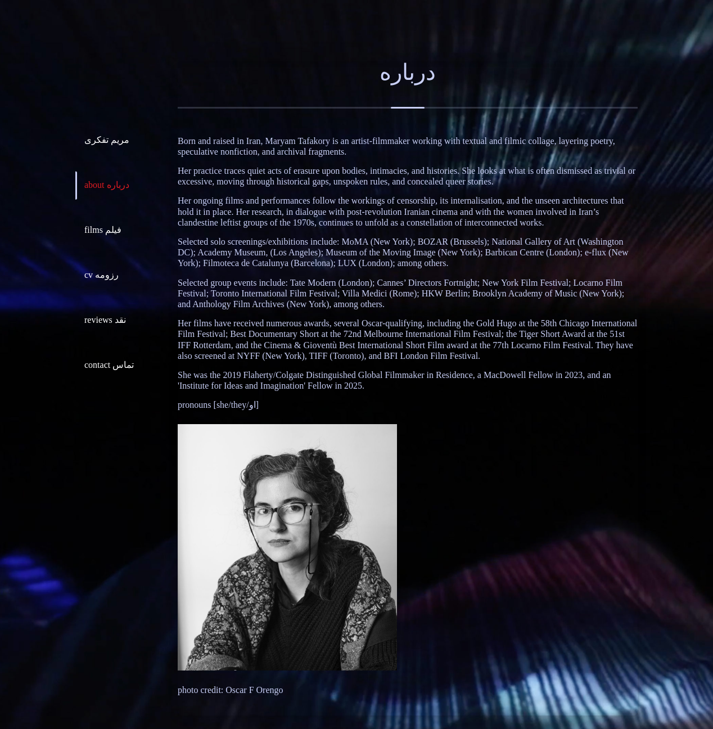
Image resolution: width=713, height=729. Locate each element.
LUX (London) (365, 263)
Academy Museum (231, 252)
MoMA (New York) (377, 241)
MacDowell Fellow (518, 375)
